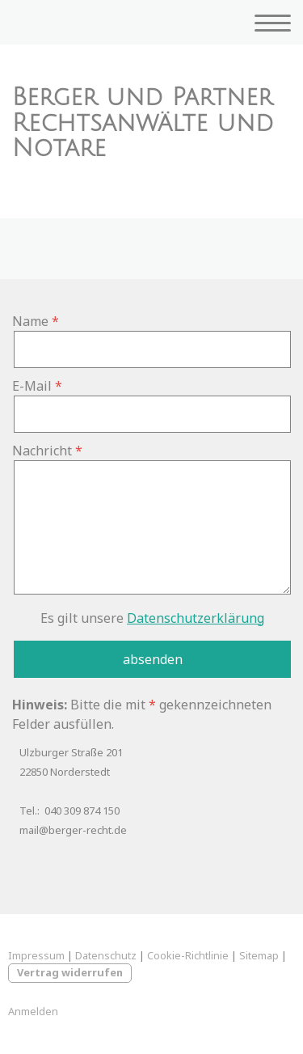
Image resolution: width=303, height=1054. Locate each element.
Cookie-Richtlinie (188, 955)
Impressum (36, 955)
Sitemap (259, 955)
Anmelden (33, 1011)
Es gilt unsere (152, 618)
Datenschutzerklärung (195, 618)
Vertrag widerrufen (70, 972)
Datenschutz (106, 955)
